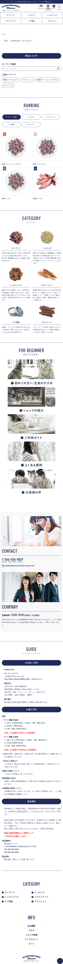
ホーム (4, 34)
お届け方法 (31, 709)
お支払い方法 (31, 663)
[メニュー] (59, 6)
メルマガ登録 (31, 935)
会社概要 (31, 926)
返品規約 (31, 801)
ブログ (32, 930)
